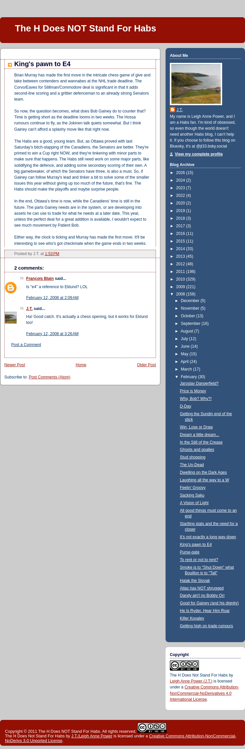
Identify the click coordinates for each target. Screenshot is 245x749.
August (187, 331)
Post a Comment (26, 344)
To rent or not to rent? (199, 559)
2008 (181, 294)
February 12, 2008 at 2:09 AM (52, 297)
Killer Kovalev (192, 618)
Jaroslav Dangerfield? (199, 383)
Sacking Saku (192, 495)
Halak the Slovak (195, 580)
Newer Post (14, 365)
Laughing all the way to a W (204, 480)
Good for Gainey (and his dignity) (209, 603)
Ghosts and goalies (197, 449)
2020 (181, 203)
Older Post (146, 365)
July (185, 338)
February (189, 376)
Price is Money (193, 391)
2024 (181, 180)
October (188, 316)
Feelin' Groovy (193, 487)
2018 (181, 218)
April (185, 361)
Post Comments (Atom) (50, 377)
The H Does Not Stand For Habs (199, 675)
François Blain (40, 278)
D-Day (185, 406)
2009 (181, 287)
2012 (181, 264)
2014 (181, 248)
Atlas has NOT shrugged (201, 588)
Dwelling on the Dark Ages (203, 472)
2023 (181, 188)
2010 (181, 279)
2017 (181, 226)
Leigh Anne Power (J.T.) (191, 681)
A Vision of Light (194, 503)
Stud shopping (192, 457)
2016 (181, 233)
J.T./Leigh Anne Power (91, 736)
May (185, 354)
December (190, 300)
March (187, 369)
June (186, 346)
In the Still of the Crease (201, 442)
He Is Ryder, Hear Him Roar (205, 610)
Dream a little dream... (199, 434)
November (190, 308)
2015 (181, 241)
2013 (181, 256)
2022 (181, 195)
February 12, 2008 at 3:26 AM (52, 333)
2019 (181, 210)
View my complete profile (199, 154)
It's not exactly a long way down (208, 537)
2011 (181, 271)
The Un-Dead (192, 465)
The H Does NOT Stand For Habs (85, 28)
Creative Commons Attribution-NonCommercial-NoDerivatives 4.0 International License (204, 693)
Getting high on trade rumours (206, 626)
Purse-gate (189, 552)
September (191, 323)
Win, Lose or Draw (196, 427)
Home (81, 365)
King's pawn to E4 (42, 63)
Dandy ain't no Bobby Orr (202, 595)
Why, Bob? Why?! (196, 398)
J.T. (29, 308)
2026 (181, 172)
